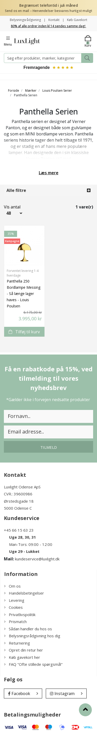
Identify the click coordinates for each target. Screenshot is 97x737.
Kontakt (53, 20)
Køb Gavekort (77, 20)
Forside (13, 90)
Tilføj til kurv (24, 332)
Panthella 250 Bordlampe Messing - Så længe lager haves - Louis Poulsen (23, 293)
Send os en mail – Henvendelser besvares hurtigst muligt (48, 11)
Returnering (17, 643)
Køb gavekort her (22, 657)
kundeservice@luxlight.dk (37, 558)
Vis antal (8, 207)
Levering (14, 600)
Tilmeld (48, 447)
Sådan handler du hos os (28, 628)
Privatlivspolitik (19, 614)
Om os (12, 586)
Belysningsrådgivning (25, 20)
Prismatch (15, 621)
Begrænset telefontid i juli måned (48, 5)
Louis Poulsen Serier (57, 90)
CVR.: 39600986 (18, 493)
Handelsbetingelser (24, 593)
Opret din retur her (23, 650)
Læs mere (48, 173)
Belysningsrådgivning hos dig (32, 635)
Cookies (13, 607)
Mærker (30, 90)
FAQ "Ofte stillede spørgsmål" (33, 664)
